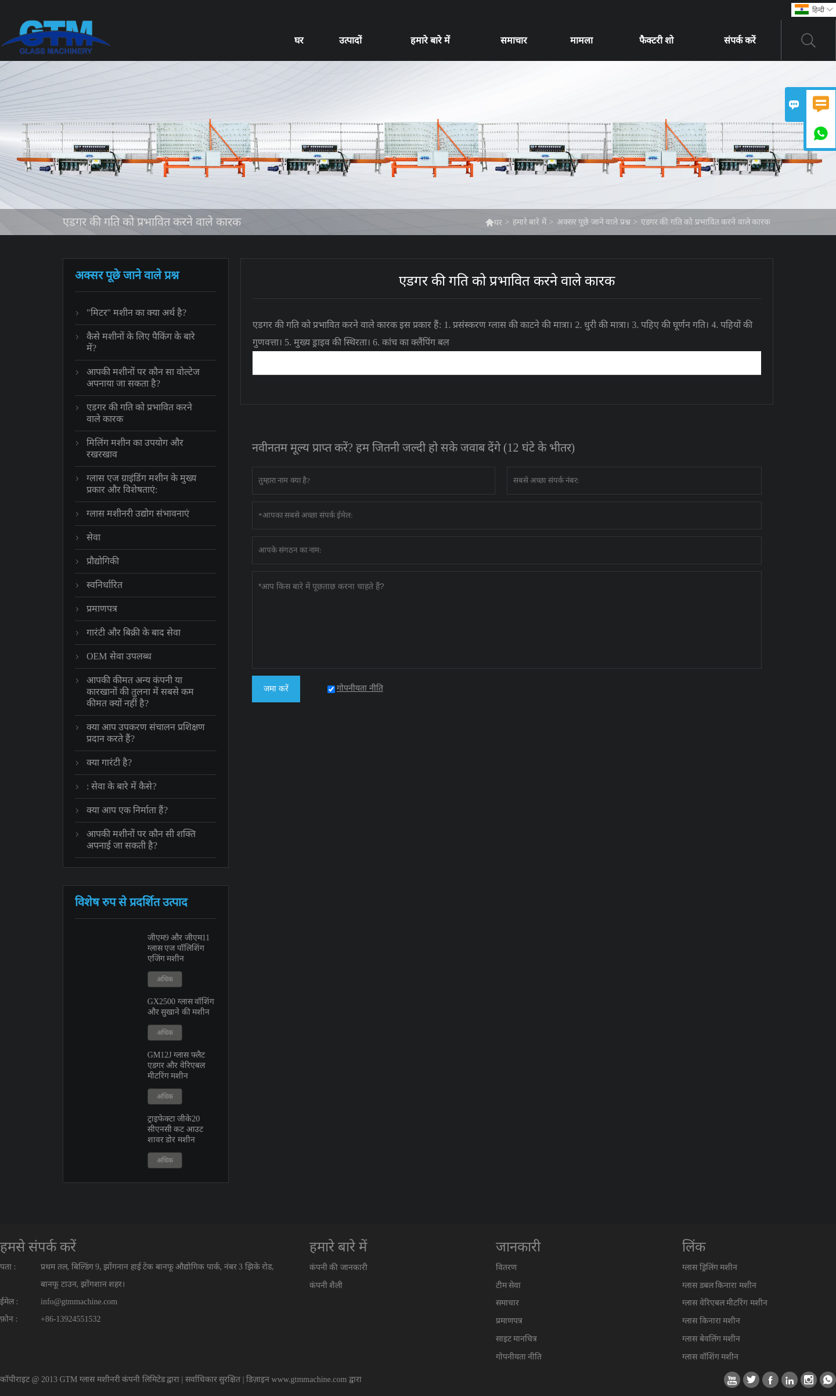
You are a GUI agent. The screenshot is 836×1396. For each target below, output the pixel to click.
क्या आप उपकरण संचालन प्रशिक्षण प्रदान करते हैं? (146, 733)
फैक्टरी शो (656, 40)
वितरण (506, 1267)
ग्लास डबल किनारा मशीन (719, 1285)
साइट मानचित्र (517, 1338)
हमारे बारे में (430, 40)
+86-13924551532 (71, 1319)
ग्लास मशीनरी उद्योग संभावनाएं (138, 513)
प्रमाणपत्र (102, 609)
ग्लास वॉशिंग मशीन (710, 1356)
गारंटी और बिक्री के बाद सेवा (134, 632)
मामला (581, 40)
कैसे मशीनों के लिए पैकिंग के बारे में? (141, 342)
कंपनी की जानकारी (338, 1267)
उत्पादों (350, 40)
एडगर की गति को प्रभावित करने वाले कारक (139, 413)
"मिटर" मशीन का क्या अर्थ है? (136, 313)
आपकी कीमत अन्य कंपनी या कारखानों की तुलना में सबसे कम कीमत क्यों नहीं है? (140, 691)
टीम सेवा (508, 1285)
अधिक (165, 979)
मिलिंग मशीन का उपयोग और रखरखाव (135, 448)
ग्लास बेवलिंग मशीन (711, 1338)
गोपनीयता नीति (519, 1356)
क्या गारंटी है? (109, 762)
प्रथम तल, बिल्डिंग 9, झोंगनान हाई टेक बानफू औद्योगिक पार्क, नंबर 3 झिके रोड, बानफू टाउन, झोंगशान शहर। (157, 1275)
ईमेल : (9, 1301)
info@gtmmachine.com (79, 1301)
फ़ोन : (8, 1319)
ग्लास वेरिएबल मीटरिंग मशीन (724, 1302)
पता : (8, 1266)
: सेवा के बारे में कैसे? (122, 786)
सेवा (93, 537)
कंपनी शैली (326, 1285)
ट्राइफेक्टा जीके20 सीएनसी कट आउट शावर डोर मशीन (175, 1129)
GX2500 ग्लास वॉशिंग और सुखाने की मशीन (180, 1006)
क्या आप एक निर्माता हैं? (127, 810)
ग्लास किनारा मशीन (711, 1320)
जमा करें (276, 688)
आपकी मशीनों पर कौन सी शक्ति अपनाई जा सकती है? (141, 839)
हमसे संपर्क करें (38, 1246)
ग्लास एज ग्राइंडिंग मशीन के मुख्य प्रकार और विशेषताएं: (141, 484)
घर (299, 40)
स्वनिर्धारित (104, 585)
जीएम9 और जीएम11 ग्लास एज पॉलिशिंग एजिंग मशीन (178, 948)
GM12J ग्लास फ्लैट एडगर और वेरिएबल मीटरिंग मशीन (176, 1065)
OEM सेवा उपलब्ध (119, 656)
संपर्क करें (740, 40)
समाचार (513, 40)
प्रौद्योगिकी (103, 561)
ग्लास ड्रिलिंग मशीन (709, 1267)
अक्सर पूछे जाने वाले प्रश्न (593, 222)
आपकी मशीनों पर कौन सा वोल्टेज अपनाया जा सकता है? (143, 377)
